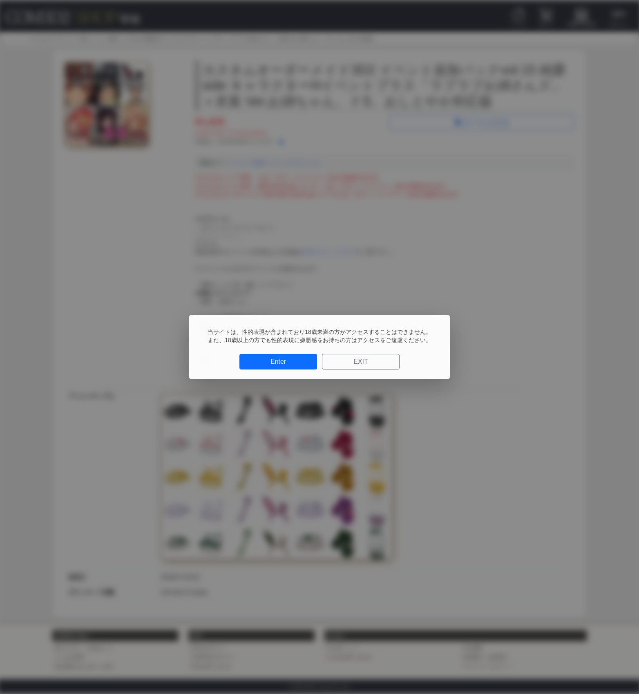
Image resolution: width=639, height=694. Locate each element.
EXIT (360, 361)
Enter (278, 361)
